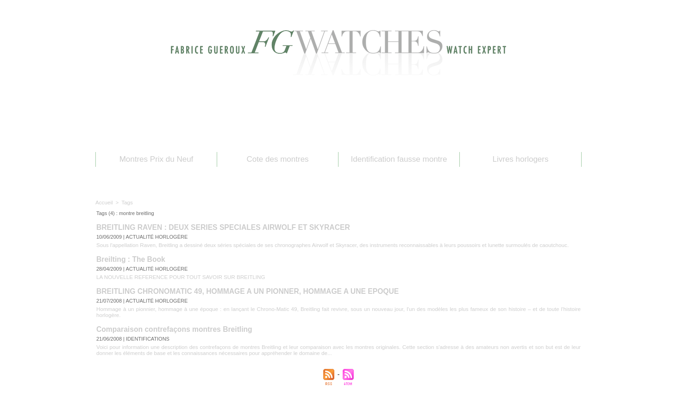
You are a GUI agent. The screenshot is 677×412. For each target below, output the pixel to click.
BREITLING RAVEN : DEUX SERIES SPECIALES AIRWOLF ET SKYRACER (217, 227)
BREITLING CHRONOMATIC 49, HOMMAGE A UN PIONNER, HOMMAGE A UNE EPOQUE (241, 289)
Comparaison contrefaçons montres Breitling (171, 320)
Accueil (103, 202)
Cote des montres (277, 159)
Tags (125, 202)
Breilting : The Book (129, 258)
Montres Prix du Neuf (156, 159)
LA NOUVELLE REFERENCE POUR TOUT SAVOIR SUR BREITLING (176, 275)
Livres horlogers (521, 159)
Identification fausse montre (399, 159)
